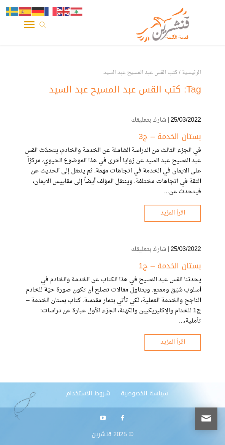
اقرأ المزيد (172, 213)
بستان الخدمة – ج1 (170, 266)
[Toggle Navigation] (29, 26)
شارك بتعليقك (148, 120)
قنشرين (101, 434)
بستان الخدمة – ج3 (170, 136)
